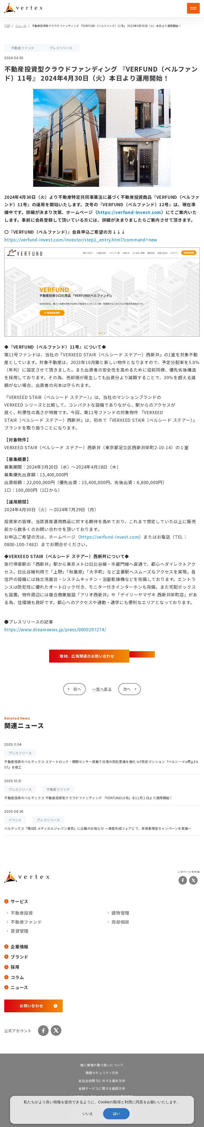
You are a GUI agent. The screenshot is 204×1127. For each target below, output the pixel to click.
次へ (127, 689)
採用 (12, 967)
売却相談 (120, 922)
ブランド (16, 956)
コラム (14, 977)
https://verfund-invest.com (129, 212)
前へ (77, 689)
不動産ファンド (26, 922)
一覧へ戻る (102, 689)
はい (116, 1114)
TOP (7, 26)
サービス (16, 901)
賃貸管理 (19, 931)
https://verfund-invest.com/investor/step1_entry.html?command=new (80, 239)
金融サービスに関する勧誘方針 (102, 1088)
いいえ (88, 1114)
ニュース (21, 26)
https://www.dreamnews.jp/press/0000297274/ (55, 629)
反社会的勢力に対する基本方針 (102, 1080)
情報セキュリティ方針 (102, 1072)
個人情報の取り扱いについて (102, 1065)
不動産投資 (22, 913)
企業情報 (16, 946)
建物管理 (120, 913)
